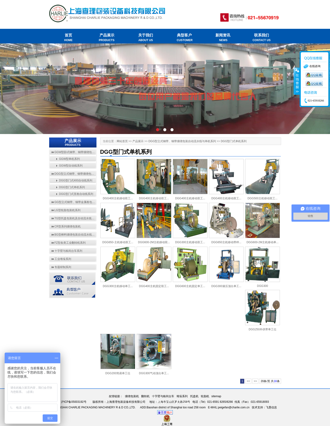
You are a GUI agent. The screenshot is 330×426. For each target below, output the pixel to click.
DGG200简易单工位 (117, 373)
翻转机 (145, 396)
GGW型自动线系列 (71, 165)
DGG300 (262, 286)
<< (248, 381)
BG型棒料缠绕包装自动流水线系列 (75, 234)
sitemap (216, 396)
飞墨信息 (271, 407)
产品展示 (107, 38)
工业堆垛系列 (62, 259)
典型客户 (184, 38)
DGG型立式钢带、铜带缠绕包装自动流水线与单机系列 (88, 173)
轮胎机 (205, 396)
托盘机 (194, 396)
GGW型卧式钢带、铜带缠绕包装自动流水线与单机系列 (88, 152)
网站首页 (122, 141)
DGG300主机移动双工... (190, 242)
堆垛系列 (182, 396)
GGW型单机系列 (69, 159)
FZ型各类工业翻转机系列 (70, 242)
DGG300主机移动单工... (118, 286)
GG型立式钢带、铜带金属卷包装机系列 (78, 202)
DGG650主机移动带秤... (226, 242)
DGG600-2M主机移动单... (263, 242)
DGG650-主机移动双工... (117, 242)
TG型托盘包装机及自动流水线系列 (75, 218)
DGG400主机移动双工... (118, 198)
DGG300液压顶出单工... (226, 286)
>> (255, 381)
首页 (68, 38)
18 (275, 381)
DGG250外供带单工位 (262, 329)
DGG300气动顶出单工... (154, 373)
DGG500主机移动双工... (262, 198)
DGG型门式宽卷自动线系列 (76, 194)
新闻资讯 (223, 38)
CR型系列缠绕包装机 (67, 226)
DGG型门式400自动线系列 (75, 180)
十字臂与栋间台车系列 (68, 250)
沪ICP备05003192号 (73, 401)
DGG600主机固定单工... (190, 286)
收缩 (297, 81)
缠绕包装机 (132, 396)
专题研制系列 (62, 267)
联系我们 (261, 38)
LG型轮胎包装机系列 (67, 210)
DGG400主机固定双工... (154, 286)
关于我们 (145, 38)
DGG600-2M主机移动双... (154, 242)
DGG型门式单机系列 (72, 187)
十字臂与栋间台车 (163, 396)
